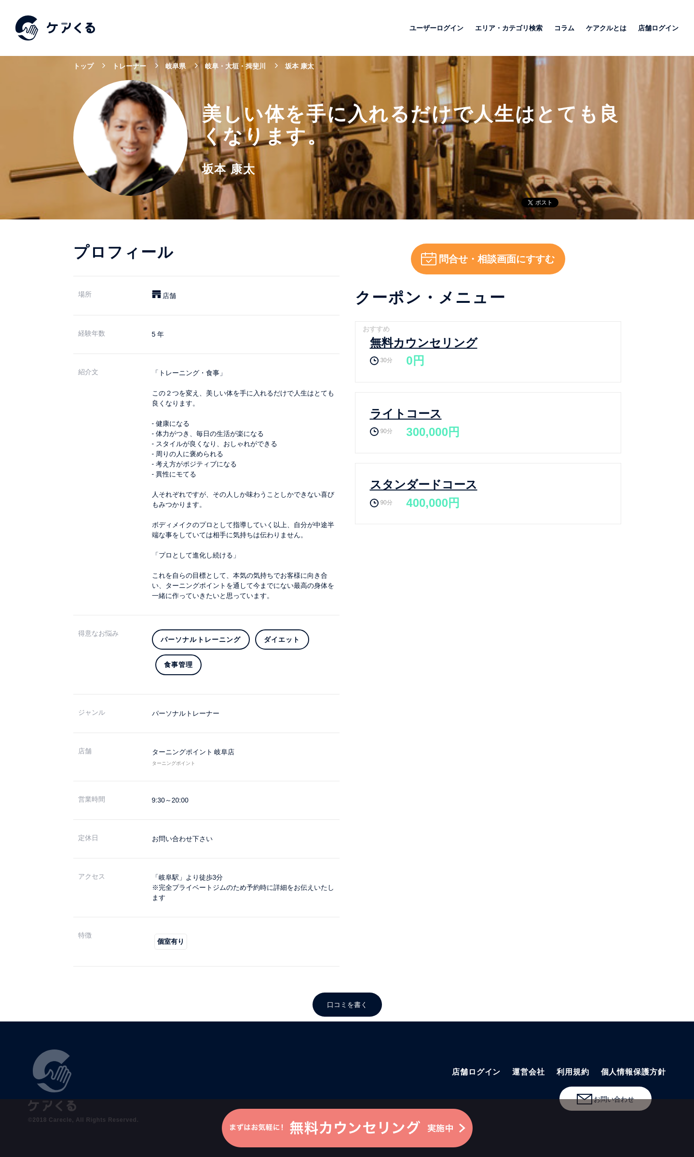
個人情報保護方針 (633, 1072)
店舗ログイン (658, 28)
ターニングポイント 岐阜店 (193, 752)
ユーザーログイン (436, 28)
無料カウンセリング (423, 342)
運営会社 (528, 1072)
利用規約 (573, 1072)
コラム (564, 28)
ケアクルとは (606, 28)
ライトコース (406, 413)
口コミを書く (347, 1004)
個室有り (170, 941)
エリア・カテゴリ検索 (509, 28)
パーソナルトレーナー (185, 713)
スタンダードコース (423, 484)
